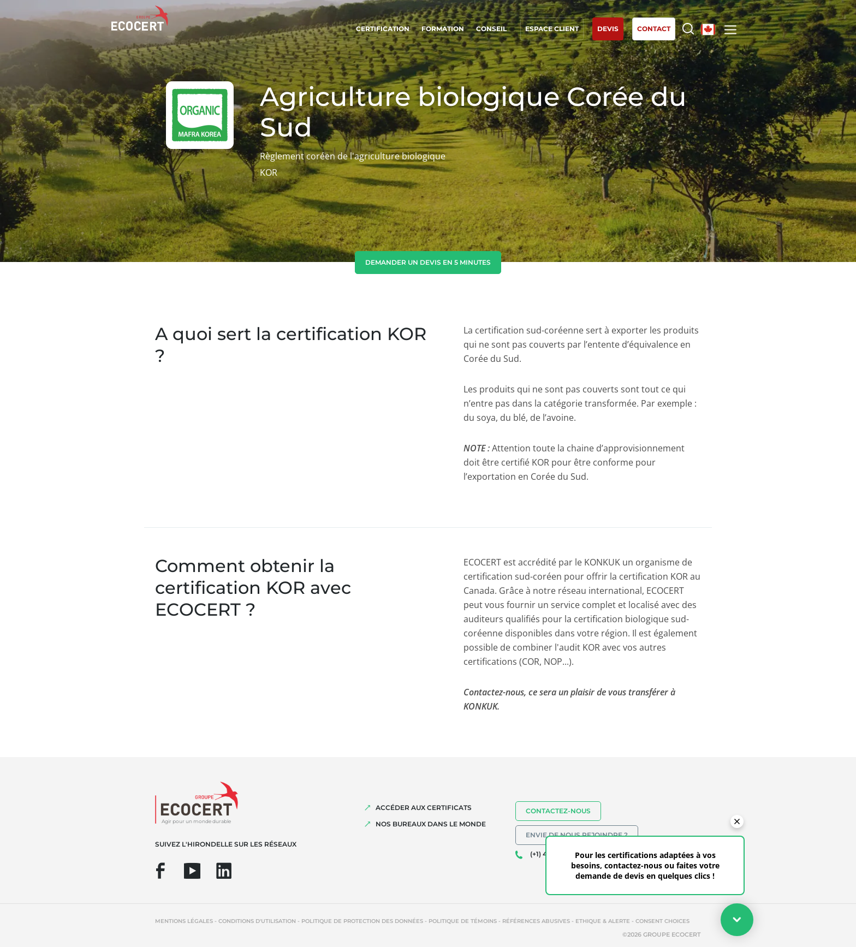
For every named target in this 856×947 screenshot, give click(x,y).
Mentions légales (184, 921)
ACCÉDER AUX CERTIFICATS (424, 807)
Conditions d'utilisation (257, 921)
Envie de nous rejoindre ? (577, 835)
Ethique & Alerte (602, 921)
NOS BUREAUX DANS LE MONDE (431, 824)
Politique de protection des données (362, 921)
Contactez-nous (558, 811)
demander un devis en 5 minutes (428, 262)
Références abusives (536, 921)
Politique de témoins (463, 921)
